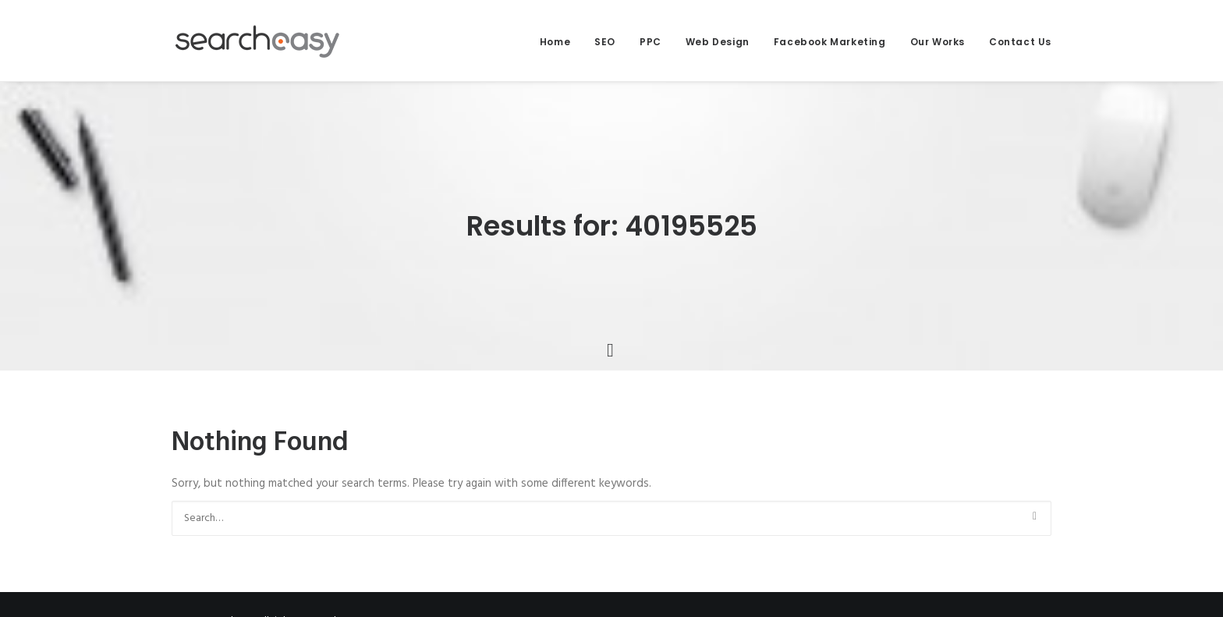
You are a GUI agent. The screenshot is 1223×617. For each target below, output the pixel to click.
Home (555, 41)
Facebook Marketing (830, 41)
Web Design (718, 41)
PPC (650, 41)
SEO (604, 41)
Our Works (937, 41)
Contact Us (1020, 41)
